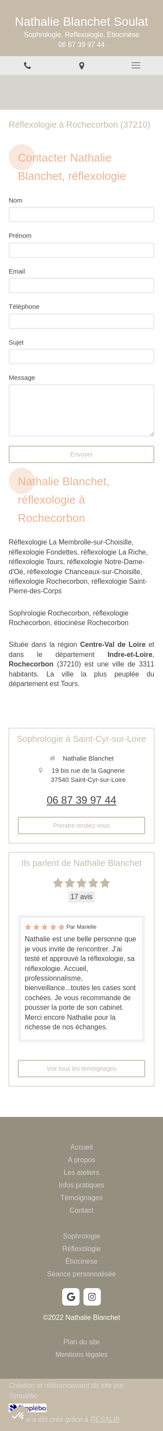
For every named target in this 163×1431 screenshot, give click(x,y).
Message (22, 377)
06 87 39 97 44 (81, 800)
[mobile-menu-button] (136, 65)
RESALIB (105, 1419)
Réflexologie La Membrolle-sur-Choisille (70, 542)
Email (17, 271)
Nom (16, 200)
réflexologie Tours (36, 561)
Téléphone (24, 306)
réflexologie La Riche (113, 552)
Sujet (16, 342)
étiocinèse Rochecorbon (91, 622)
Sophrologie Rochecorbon (49, 613)
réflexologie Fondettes (43, 552)
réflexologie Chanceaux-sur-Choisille (83, 571)
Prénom (20, 235)
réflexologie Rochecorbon (48, 581)
